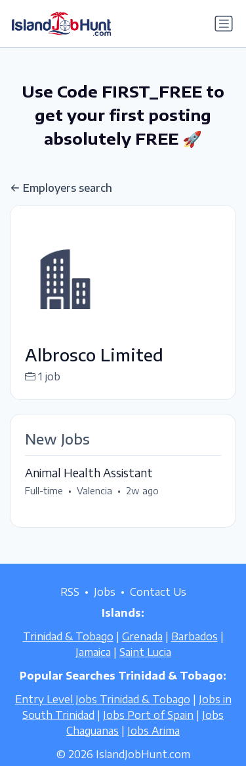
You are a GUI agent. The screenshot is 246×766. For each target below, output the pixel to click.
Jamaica (93, 652)
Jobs (104, 591)
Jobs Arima (153, 730)
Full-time (44, 490)
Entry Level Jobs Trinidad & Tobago (102, 699)
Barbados (194, 636)
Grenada (142, 636)
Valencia (94, 490)
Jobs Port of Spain (148, 714)
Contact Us (158, 591)
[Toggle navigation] (223, 23)
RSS (69, 591)
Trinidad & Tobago (68, 636)
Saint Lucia (145, 652)
